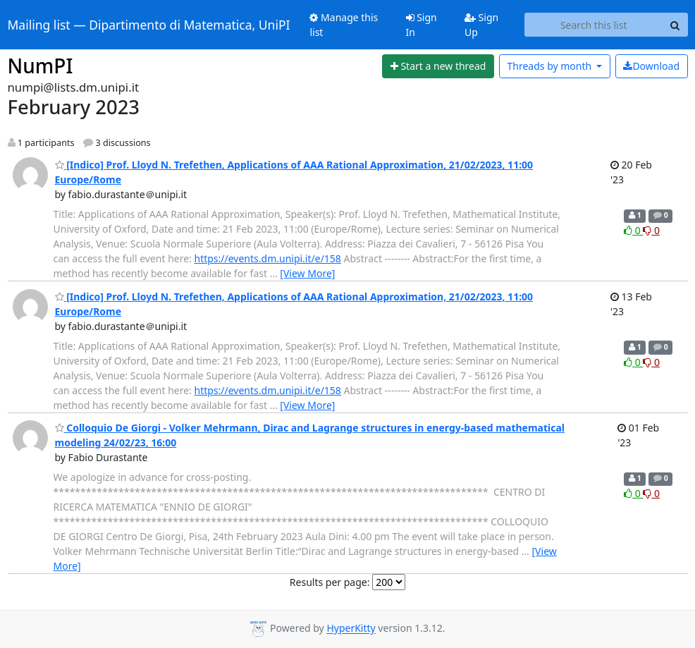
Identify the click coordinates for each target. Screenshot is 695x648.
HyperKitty (350, 628)
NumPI (40, 65)
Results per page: (330, 582)
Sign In (421, 25)
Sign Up (481, 25)
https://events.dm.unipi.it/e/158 (268, 258)
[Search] (675, 25)
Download (651, 66)
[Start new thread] (438, 66)
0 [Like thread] (633, 230)
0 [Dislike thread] (651, 230)
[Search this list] (593, 25)
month (550, 66)
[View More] (307, 273)
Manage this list (343, 25)
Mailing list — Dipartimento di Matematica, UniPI (149, 24)
